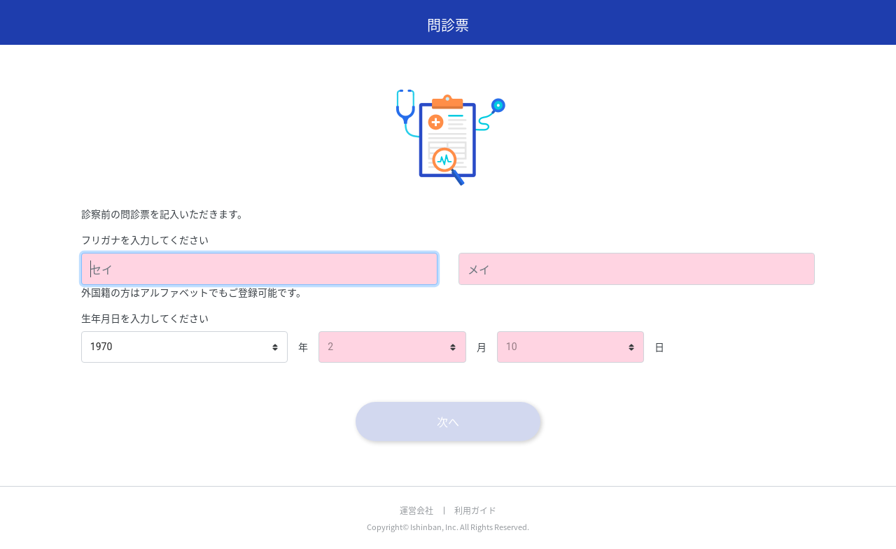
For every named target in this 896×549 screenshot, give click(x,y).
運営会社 (416, 510)
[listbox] (184, 347)
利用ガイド (475, 510)
